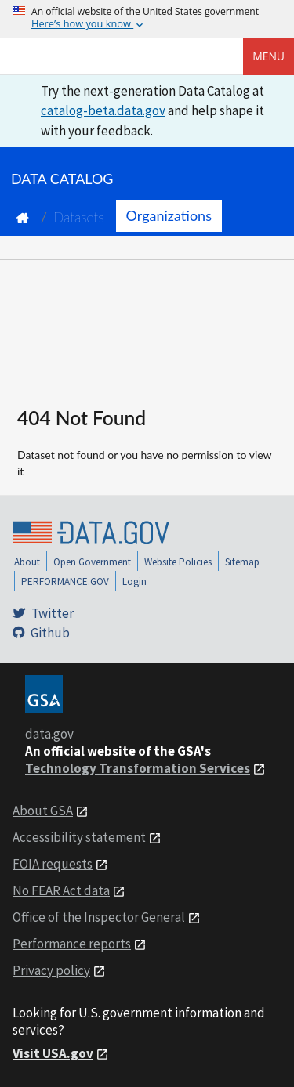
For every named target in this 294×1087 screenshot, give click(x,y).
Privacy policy (51, 970)
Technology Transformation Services (137, 768)
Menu (268, 56)
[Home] (91, 56)
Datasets (78, 217)
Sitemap (242, 562)
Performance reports (72, 943)
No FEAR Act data (61, 890)
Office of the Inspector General (99, 917)
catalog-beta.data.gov (103, 110)
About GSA (43, 810)
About (27, 562)
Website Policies (178, 562)
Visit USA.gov (53, 1053)
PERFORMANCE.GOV (65, 581)
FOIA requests (53, 863)
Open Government (92, 562)
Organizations (169, 215)
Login (134, 581)
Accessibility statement (79, 837)
